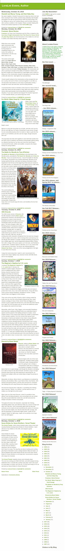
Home (20, 471)
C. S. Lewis (5, 267)
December (49, 467)
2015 (45, 526)
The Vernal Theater (7, 425)
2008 (45, 542)
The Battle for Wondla (8, 154)
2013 (45, 530)
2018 (45, 465)
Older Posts (35, 471)
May (47, 510)
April (47, 512)
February (48, 517)
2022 (45, 456)
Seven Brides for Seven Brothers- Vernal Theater (18, 423)
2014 (45, 528)
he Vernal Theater (7, 459)
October (48, 471)
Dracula (18, 214)
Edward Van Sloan (7, 248)
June (47, 508)
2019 (45, 462)
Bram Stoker (32, 343)
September (49, 501)
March (48, 515)
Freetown (4, 33)
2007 (45, 544)
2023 (45, 453)
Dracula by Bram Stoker (10, 341)
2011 (45, 535)
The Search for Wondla (23, 156)
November (49, 469)
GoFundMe (25, 24)
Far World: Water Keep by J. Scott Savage (16, 99)
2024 (45, 451)
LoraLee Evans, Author (15, 5)
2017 (45, 521)
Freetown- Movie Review (10, 31)
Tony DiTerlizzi (20, 154)
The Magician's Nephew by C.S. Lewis (15, 263)
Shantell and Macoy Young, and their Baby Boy (18, 14)
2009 (45, 539)
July (47, 506)
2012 (45, 533)
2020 (45, 460)
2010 (45, 537)
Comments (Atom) (14, 475)
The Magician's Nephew (14, 265)
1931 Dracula (6, 212)
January (48, 519)
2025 (45, 449)
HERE (47, 14)
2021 (45, 458)
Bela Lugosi (19, 215)
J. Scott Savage (29, 104)
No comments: (26, 27)
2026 (45, 447)
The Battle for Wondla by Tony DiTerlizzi (15, 152)
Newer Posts (5, 471)
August (48, 503)
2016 (45, 524)
